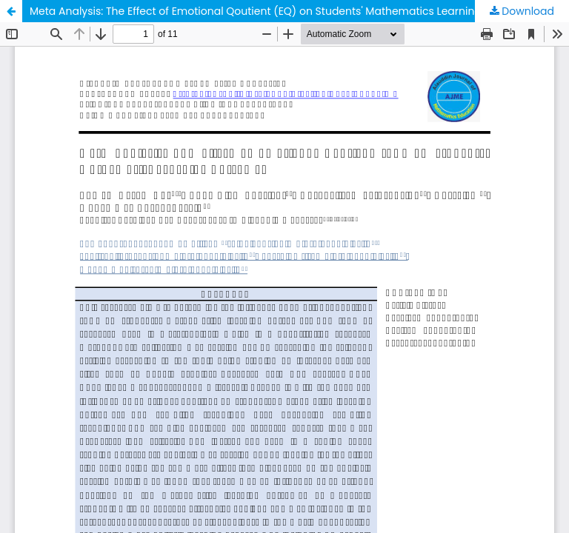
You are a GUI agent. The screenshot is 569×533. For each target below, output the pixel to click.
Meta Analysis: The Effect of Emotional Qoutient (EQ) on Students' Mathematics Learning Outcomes (284, 11)
